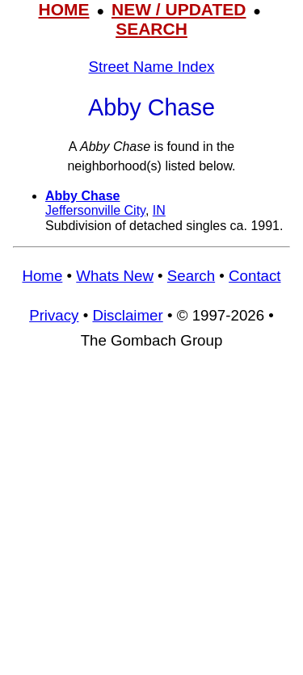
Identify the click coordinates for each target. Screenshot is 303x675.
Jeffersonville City (95, 210)
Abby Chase (82, 196)
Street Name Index (152, 66)
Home (42, 275)
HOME (64, 9)
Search (191, 275)
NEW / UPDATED (179, 9)
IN (159, 210)
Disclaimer (127, 315)
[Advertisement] (151, 519)
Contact (254, 275)
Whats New (115, 275)
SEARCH (151, 28)
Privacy (53, 315)
